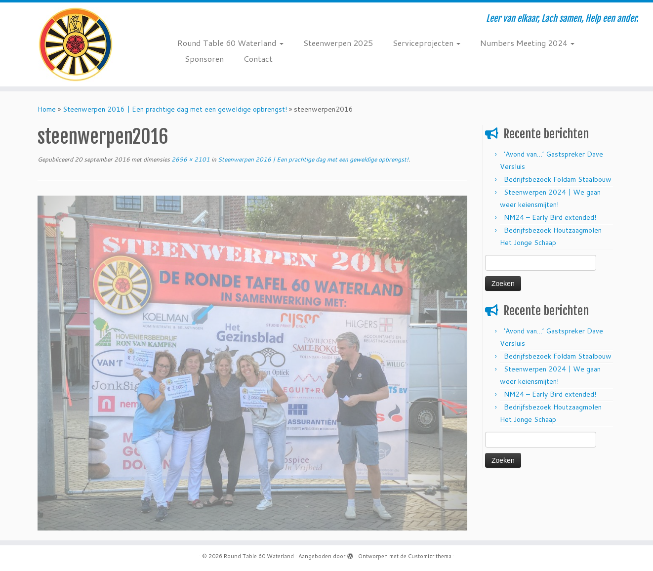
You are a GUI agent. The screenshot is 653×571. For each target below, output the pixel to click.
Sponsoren (204, 58)
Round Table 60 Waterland (230, 42)
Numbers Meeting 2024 (527, 42)
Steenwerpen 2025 (338, 42)
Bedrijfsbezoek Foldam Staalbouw (558, 179)
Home (47, 109)
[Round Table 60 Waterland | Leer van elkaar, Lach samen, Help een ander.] (75, 44)
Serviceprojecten (426, 42)
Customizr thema (429, 556)
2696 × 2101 (190, 159)
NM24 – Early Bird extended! (550, 217)
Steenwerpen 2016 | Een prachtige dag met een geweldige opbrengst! (175, 109)
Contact (258, 58)
